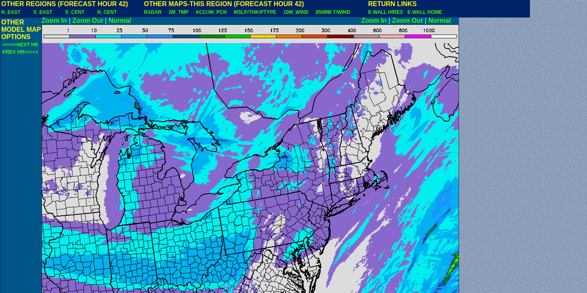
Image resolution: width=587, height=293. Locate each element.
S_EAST (43, 12)
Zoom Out (88, 20)
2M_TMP (178, 12)
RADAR (152, 12)
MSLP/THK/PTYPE (255, 12)
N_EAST (10, 12)
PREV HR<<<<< (20, 52)
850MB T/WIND (333, 12)
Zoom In (54, 20)
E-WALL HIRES (387, 12)
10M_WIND (296, 12)
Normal (120, 20)
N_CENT (107, 12)
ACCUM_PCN (211, 12)
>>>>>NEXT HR (20, 45)
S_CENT (74, 12)
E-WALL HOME (424, 12)
